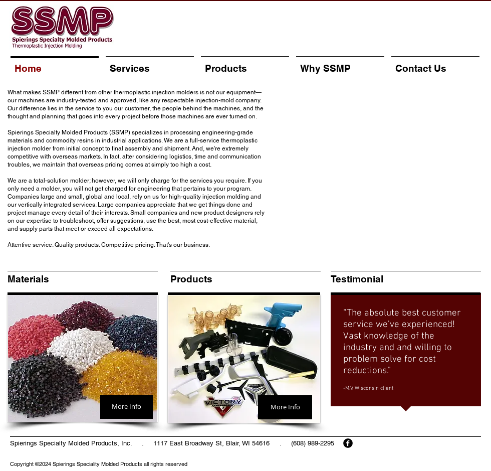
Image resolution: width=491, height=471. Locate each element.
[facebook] (348, 443)
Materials (28, 278)
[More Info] (126, 407)
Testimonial (357, 278)
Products (191, 278)
